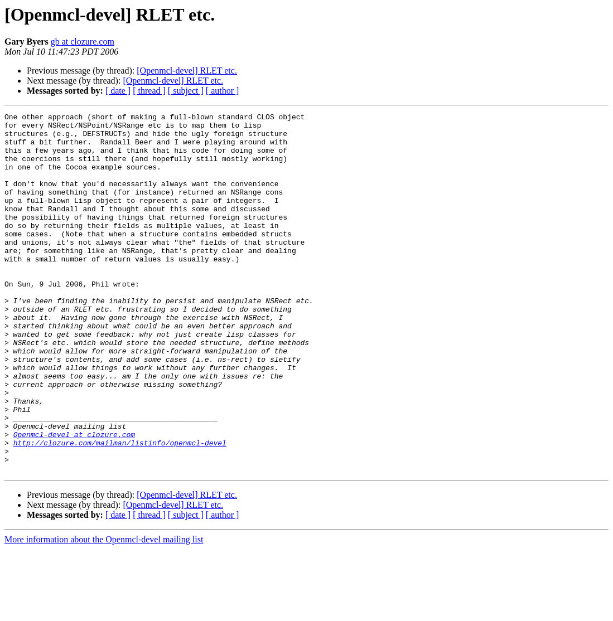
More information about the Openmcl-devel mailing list (103, 611)
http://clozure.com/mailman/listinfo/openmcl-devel (119, 509)
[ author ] (222, 90)
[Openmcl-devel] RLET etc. (187, 70)
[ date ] (118, 90)
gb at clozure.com (82, 41)
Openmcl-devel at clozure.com (74, 499)
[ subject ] (186, 90)
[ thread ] (149, 90)
